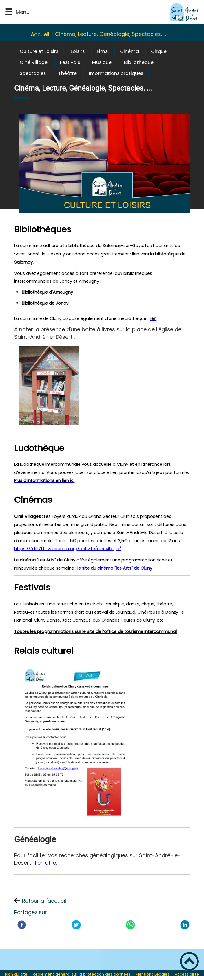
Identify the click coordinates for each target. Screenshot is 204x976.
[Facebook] (22, 924)
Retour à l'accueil (44, 900)
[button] (8, 12)
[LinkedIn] (185, 924)
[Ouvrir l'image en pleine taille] (107, 164)
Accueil (40, 34)
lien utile (45, 862)
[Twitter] (76, 924)
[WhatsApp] (130, 924)
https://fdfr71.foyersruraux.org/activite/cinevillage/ (67, 549)
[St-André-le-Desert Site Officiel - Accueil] (115, 12)
